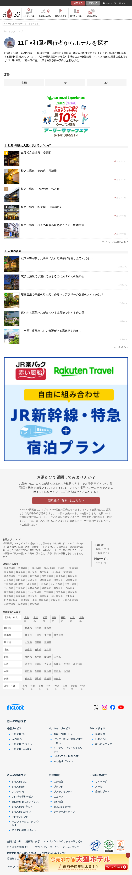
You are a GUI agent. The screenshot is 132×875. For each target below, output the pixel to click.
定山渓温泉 (9, 568)
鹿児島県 (74, 687)
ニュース (58, 796)
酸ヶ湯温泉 (57, 596)
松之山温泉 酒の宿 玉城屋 (39, 170)
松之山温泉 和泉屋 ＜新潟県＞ (41, 207)
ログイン (123, 3)
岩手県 (45, 619)
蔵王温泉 (44, 572)
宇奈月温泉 (70, 584)
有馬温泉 (58, 588)
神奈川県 (58, 635)
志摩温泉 (55, 600)
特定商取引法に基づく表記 (21, 852)
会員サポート (102, 791)
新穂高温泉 (33, 588)
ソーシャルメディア (64, 811)
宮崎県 (65, 687)
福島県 (81, 619)
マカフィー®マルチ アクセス (25, 823)
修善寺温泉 (71, 580)
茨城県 (47, 628)
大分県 (56, 687)
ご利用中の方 (98, 775)
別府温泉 (20, 596)
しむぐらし (101, 739)
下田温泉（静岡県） (14, 584)
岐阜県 (38, 657)
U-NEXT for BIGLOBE (66, 756)
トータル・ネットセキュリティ (68, 749)
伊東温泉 (58, 580)
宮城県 (54, 619)
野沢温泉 (72, 576)
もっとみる (121, 347)
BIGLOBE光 (18, 734)
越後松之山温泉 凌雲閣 (36, 152)
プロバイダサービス (23, 796)
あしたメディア (103, 744)
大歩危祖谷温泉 (70, 600)
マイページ (109, 3)
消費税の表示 (32, 841)
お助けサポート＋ (63, 734)
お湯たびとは (102, 549)
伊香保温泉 (9, 576)
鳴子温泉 (8, 572)
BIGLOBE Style (62, 806)
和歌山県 (77, 664)
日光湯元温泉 (11, 600)
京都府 (38, 664)
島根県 (38, 671)
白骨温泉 (8, 580)
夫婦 (24, 82)
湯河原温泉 (45, 580)
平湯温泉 (20, 588)
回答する (78, 3)
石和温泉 (32, 580)
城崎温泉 (46, 588)
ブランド (58, 786)
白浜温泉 (70, 588)
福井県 (47, 649)
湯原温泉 (8, 596)
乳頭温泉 (73, 568)
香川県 (38, 678)
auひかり (17, 739)
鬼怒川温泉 (47, 576)
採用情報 (58, 801)
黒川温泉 (32, 596)
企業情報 (54, 775)
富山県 (28, 649)
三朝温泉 (48, 592)
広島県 (57, 671)
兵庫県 (57, 664)
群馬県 (38, 628)
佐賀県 (32, 687)
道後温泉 (20, 592)
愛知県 (47, 657)
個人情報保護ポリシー (19, 847)
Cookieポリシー (72, 847)
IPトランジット (20, 816)
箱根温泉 (24, 600)
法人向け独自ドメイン (24, 830)
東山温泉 (32, 572)
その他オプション (63, 761)
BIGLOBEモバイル (22, 744)
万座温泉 (22, 576)
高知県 (57, 678)
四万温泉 (34, 576)
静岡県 (28, 657)
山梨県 (28, 642)
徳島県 (28, 678)
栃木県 (28, 628)
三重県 (57, 657)
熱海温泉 (22, 604)
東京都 (47, 635)
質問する (93, 3)
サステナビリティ (63, 791)
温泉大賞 (100, 734)
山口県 (67, 671)
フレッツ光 (18, 791)
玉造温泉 (60, 592)
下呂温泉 (8, 588)
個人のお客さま (16, 721)
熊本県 (48, 687)
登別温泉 (22, 568)
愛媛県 (47, 678)
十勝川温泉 (35, 568)
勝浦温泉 (8, 592)
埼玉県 (28, 635)
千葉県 (38, 635)
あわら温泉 (56, 584)
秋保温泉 (20, 572)
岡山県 (47, 671)
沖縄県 (82, 687)
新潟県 (47, 642)
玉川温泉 (70, 596)
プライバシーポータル (47, 847)
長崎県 (40, 687)
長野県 (38, 642)
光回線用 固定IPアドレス (25, 801)
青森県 (36, 619)
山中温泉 (43, 584)
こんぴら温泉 (34, 592)
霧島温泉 (44, 596)
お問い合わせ (14, 841)
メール (98, 786)
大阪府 (47, 664)
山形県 (72, 619)
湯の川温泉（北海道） (55, 568)
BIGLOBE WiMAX (21, 749)
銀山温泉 (56, 572)
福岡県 (24, 687)
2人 (106, 82)
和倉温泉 (31, 584)
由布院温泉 (9, 604)
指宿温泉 (34, 604)
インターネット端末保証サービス (68, 740)
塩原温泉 (60, 576)
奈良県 (67, 664)
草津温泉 (67, 572)
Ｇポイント (101, 562)
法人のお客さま (16, 775)
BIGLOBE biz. (19, 781)
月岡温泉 (20, 580)
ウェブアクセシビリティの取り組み (63, 841)
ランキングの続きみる (115, 241)
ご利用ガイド (102, 553)
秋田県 (63, 619)
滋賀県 (28, 664)
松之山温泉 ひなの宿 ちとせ (40, 188)
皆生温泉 (72, 592)
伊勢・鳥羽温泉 (40, 600)
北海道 (26, 619)
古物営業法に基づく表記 (53, 852)
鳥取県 (28, 671)
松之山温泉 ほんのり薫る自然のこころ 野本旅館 (52, 225)
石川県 (38, 649)
